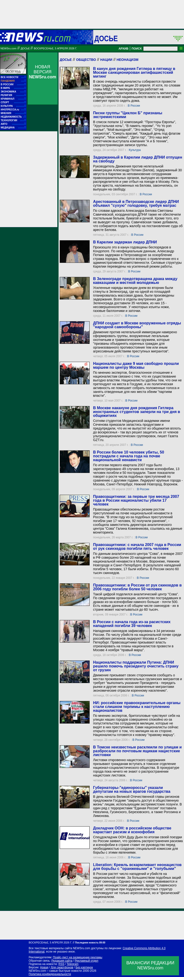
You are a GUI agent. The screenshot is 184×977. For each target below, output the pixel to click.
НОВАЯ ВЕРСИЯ (42, 71)
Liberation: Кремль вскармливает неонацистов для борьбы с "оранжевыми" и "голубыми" (137, 867)
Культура (135, 150)
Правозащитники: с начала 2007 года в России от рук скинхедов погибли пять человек (137, 547)
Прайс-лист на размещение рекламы (77, 957)
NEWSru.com (8, 48)
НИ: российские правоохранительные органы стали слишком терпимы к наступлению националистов (136, 707)
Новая (44, 967)
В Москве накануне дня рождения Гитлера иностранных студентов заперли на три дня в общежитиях (136, 412)
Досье (66, 60)
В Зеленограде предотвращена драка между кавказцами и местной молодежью (135, 281)
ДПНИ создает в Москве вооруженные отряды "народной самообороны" (137, 325)
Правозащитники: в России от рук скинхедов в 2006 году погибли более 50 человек (137, 587)
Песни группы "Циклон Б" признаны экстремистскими (127, 115)
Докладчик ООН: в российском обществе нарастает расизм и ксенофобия (132, 830)
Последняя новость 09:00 (90, 942)
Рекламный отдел (86, 960)
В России (134, 105)
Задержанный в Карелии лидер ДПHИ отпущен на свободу (137, 159)
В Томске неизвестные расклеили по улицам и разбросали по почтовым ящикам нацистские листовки (137, 751)
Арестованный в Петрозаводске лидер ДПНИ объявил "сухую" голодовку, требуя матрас (136, 203)
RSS (61, 964)
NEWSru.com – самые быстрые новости (55, 970)
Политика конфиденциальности (50, 974)
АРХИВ (124, 48)
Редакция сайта (61, 960)
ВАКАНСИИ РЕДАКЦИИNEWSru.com (150, 965)
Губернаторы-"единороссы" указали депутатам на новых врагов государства (131, 789)
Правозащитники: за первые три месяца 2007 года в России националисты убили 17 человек (136, 500)
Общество (86, 60)
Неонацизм (127, 60)
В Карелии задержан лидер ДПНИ (125, 242)
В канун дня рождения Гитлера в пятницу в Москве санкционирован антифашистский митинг (134, 72)
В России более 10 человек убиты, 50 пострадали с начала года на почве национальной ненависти (128, 456)
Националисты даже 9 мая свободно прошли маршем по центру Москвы (136, 365)
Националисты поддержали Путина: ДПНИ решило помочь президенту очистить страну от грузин (135, 666)
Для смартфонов (62, 967)
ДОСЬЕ (106, 38)
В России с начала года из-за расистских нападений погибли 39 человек (131, 624)
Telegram (72, 964)
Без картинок (84, 967)
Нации (106, 60)
